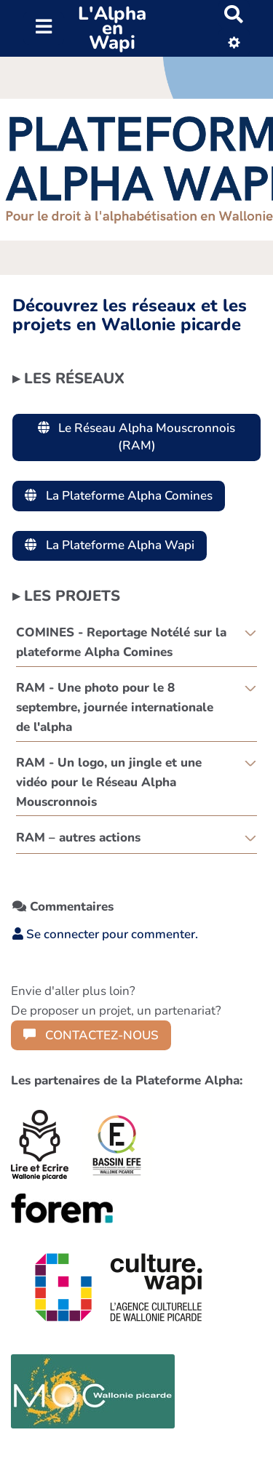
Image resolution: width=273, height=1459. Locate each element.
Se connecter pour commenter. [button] (105, 934)
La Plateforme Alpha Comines (119, 495)
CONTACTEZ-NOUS (91, 1035)
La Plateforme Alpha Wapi (109, 545)
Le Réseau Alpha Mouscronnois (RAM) (137, 437)
